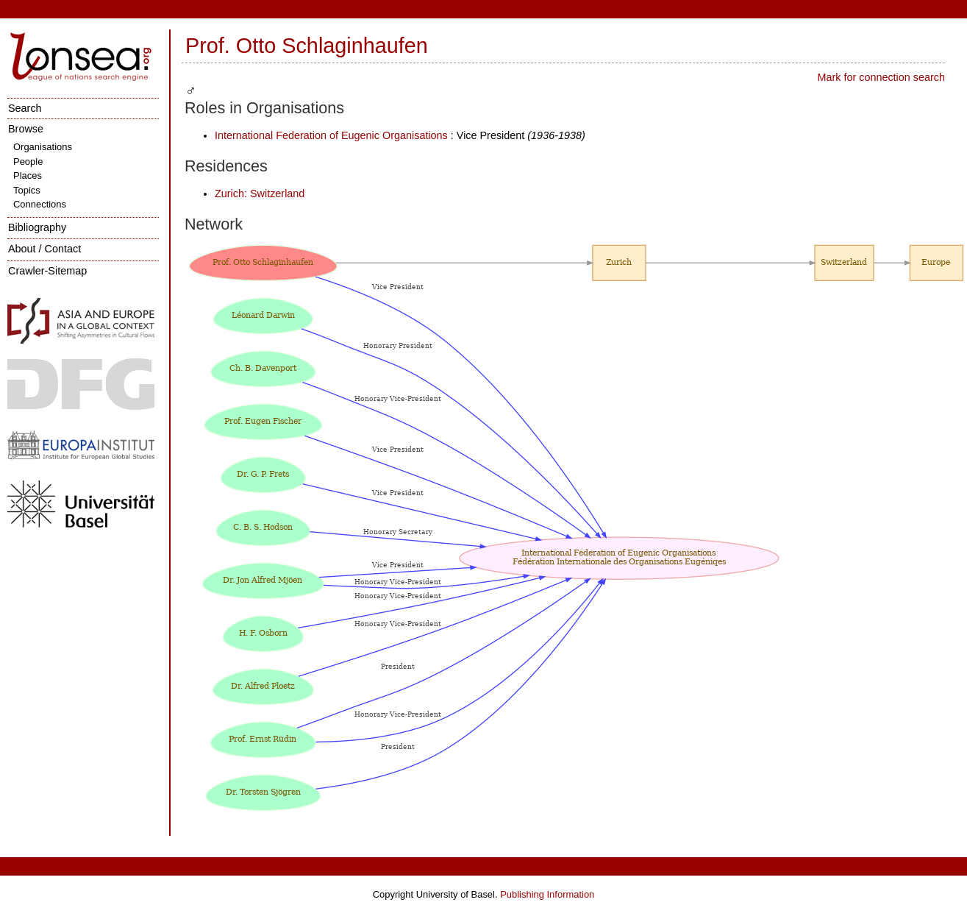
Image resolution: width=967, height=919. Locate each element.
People (28, 161)
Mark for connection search (881, 77)
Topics (26, 190)
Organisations (42, 146)
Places (27, 175)
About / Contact (44, 249)
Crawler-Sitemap (47, 271)
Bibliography (37, 227)
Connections (39, 204)
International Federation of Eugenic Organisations (331, 135)
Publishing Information (547, 894)
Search (25, 108)
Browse (25, 129)
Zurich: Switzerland (259, 193)
